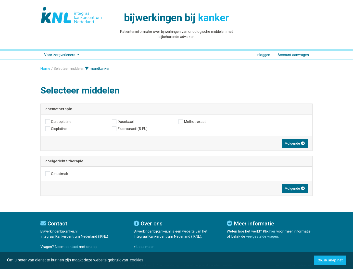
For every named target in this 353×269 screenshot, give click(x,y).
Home (45, 68)
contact (71, 247)
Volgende (295, 143)
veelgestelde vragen (262, 236)
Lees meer (145, 247)
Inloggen (263, 55)
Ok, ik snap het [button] (329, 260)
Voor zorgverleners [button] (60, 55)
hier (272, 231)
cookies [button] (136, 260)
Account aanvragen (293, 55)
